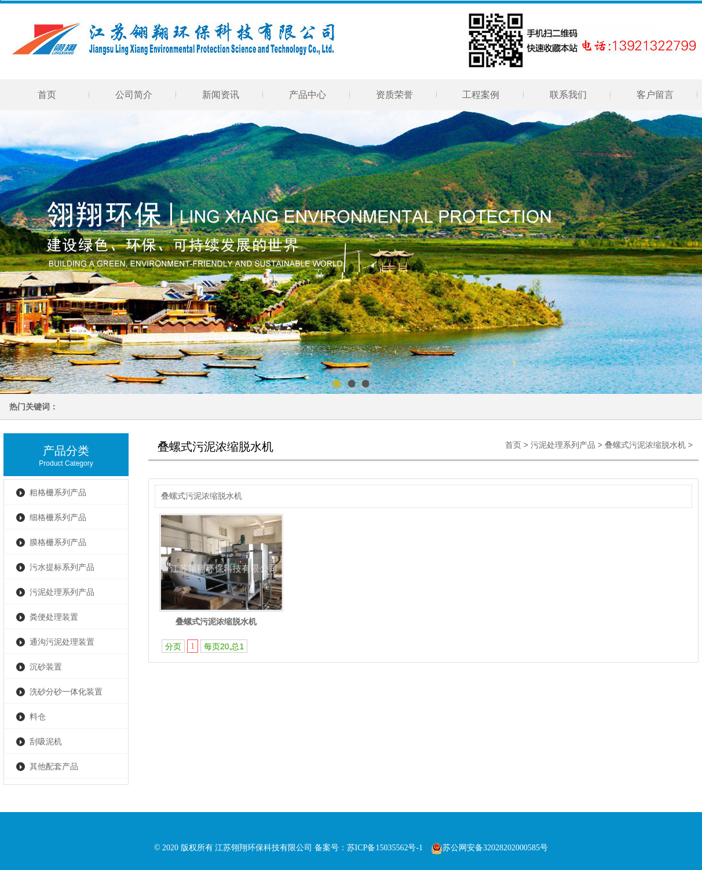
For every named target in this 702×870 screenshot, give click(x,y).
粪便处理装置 (54, 617)
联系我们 (568, 95)
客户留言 (655, 95)
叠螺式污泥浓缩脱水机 (645, 445)
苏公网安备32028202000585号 (489, 847)
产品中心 (307, 95)
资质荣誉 (394, 95)
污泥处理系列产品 (62, 592)
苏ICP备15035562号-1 (385, 847)
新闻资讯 (220, 95)
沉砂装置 (46, 667)
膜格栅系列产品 (58, 542)
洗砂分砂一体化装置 (66, 692)
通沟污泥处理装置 (62, 642)
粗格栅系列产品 (58, 492)
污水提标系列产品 (62, 567)
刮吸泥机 (46, 741)
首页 (47, 95)
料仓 (38, 716)
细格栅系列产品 (58, 517)
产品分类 (66, 450)
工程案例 (481, 95)
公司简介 (133, 95)
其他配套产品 (54, 766)
